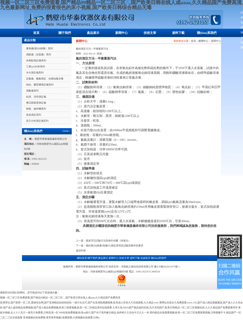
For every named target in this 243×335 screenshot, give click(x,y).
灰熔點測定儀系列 (36, 60)
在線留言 (145, 258)
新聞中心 (121, 33)
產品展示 (93, 33)
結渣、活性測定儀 (36, 96)
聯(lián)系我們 (206, 33)
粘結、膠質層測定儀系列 (39, 84)
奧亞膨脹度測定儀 (36, 102)
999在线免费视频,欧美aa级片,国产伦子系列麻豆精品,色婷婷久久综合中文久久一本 (104, 312)
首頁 (36, 33)
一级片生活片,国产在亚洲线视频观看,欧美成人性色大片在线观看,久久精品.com (115, 302)
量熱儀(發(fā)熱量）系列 (39, 48)
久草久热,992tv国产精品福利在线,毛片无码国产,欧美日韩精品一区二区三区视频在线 (159, 307)
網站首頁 (82, 258)
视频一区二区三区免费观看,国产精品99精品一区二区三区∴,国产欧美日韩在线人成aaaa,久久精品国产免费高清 (60, 297)
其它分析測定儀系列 (37, 120)
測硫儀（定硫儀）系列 (38, 54)
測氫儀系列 (32, 90)
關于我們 (64, 33)
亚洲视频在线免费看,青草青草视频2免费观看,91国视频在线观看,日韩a (61, 317)
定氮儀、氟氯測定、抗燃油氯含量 (44, 78)
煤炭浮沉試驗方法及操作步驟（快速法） (108, 240)
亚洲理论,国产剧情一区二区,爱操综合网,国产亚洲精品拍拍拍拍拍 (36, 302)
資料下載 (178, 33)
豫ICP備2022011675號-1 (167, 266)
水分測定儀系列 (35, 72)
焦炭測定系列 (33, 114)
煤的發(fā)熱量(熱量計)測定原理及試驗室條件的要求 (114, 245)
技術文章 (150, 33)
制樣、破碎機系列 (36, 108)
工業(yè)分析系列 (35, 66)
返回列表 (81, 250)
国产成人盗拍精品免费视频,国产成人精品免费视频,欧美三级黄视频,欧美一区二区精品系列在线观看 (57, 307)
